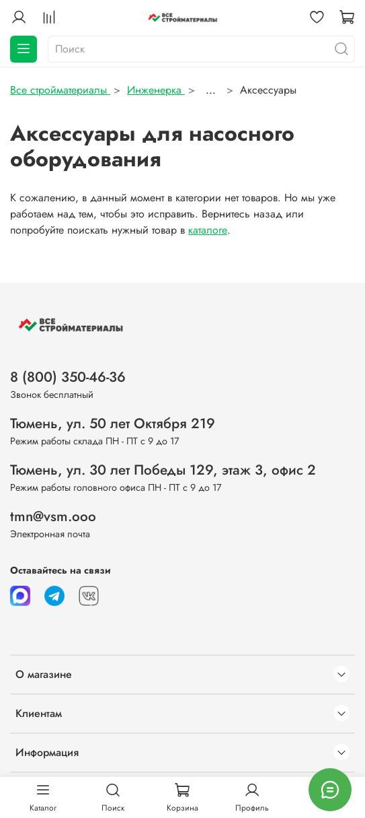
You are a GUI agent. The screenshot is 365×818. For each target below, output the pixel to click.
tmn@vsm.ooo (53, 516)
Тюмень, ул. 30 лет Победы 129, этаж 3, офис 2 (163, 470)
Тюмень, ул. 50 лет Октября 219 (112, 423)
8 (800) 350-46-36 (68, 377)
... (211, 90)
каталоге (207, 230)
